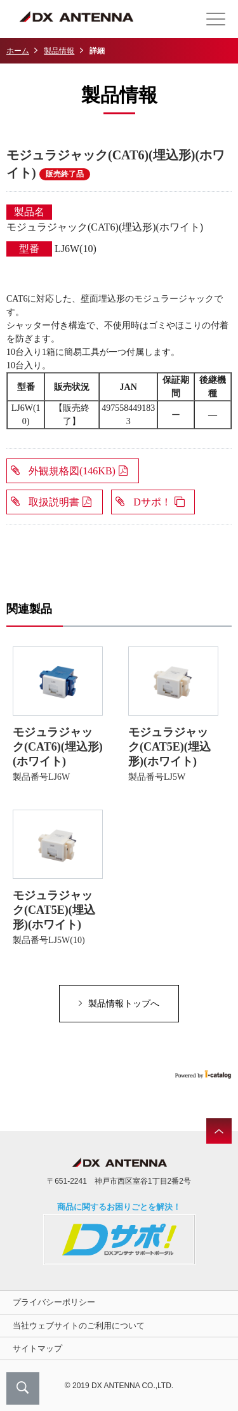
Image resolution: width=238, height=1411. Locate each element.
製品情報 (59, 50)
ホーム (17, 50)
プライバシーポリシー (54, 1302)
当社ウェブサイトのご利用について (79, 1325)
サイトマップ (37, 1348)
